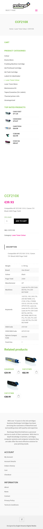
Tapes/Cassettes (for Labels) (15, 92)
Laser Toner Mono (11, 84)
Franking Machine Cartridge (14, 64)
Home (11, 29)
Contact (7, 496)
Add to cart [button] (18, 372)
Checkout (7, 475)
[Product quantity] (7, 221)
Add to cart (21, 221)
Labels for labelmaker (12, 76)
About (6, 487)
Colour (6, 56)
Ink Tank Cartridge (11, 72)
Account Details (10, 461)
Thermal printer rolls (11, 96)
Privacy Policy (9, 500)
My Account (8, 457)
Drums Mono (9, 60)
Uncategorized (9, 100)
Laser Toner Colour (20, 29)
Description (11, 247)
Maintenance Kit (10, 88)
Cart (5, 470)
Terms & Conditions (11, 505)
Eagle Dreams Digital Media (26, 526)
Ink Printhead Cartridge (12, 68)
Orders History (9, 466)
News (6, 492)
